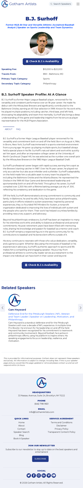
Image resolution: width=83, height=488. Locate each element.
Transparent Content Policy (61, 432)
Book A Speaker (21, 438)
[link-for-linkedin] (44, 475)
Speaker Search (21, 432)
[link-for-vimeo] (49, 475)
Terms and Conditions (61, 422)
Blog (21, 435)
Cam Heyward (17, 309)
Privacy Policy (61, 429)
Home (21, 422)
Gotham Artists (22, 4)
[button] (42, 62)
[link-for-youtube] (54, 475)
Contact (21, 429)
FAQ (18, 129)
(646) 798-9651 (41, 404)
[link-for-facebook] (34, 475)
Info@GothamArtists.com (41, 412)
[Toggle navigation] (78, 4)
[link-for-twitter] (29, 475)
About (8, 129)
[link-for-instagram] (39, 475)
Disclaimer (61, 425)
